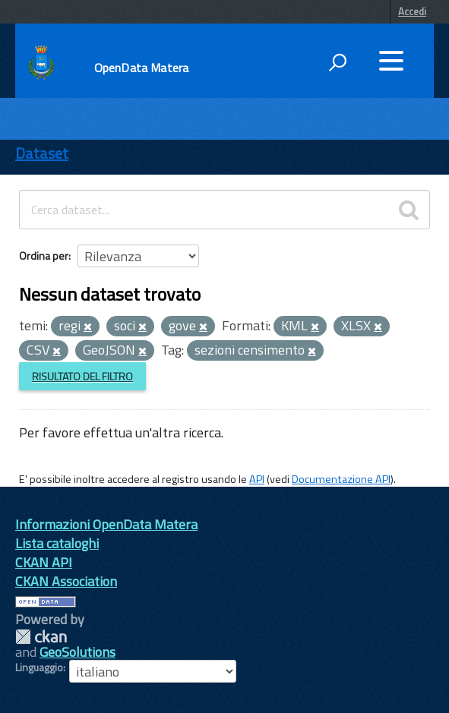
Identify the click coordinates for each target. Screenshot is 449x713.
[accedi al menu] (391, 61)
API (256, 479)
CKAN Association (66, 581)
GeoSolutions (77, 652)
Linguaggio (39, 667)
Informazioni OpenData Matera (106, 524)
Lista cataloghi (57, 543)
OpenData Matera (141, 68)
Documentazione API (341, 479)
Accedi (412, 11)
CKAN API (43, 562)
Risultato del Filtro (82, 376)
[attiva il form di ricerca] (337, 62)
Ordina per (43, 255)
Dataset (41, 153)
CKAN (41, 637)
